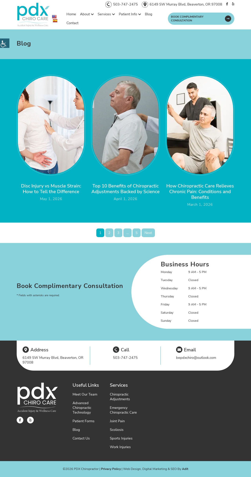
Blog (148, 14)
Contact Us (81, 438)
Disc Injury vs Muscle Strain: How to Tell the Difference (51, 189)
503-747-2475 (125, 4)
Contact (72, 23)
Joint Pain (117, 421)
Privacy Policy (111, 469)
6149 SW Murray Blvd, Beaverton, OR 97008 (186, 4)
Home (71, 14)
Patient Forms (84, 421)
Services (104, 14)
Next (148, 232)
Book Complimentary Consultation (187, 18)
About (85, 14)
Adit (185, 469)
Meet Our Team (85, 394)
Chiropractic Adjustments (120, 396)
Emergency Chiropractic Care (123, 410)
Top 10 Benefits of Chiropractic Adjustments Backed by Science (125, 189)
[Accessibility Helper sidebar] (4, 43)
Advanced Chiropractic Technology (82, 408)
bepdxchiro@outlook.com (196, 357)
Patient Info (128, 14)
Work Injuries (120, 447)
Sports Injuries (121, 438)
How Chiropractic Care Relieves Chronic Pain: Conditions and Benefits (200, 191)
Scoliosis (117, 429)
